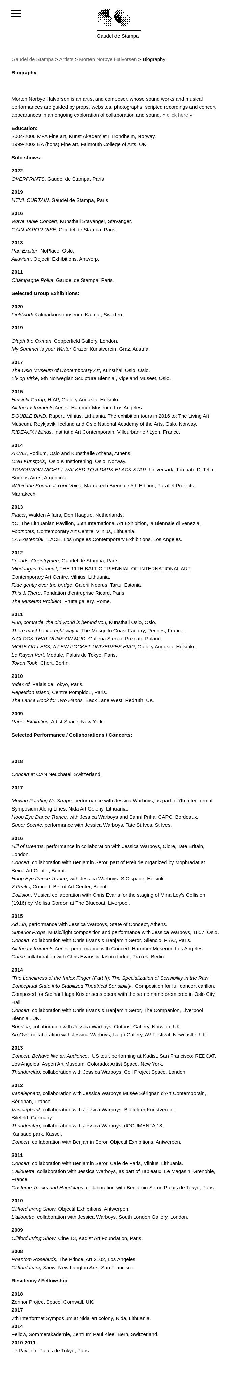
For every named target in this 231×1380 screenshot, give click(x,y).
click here (177, 115)
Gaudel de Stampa (118, 36)
